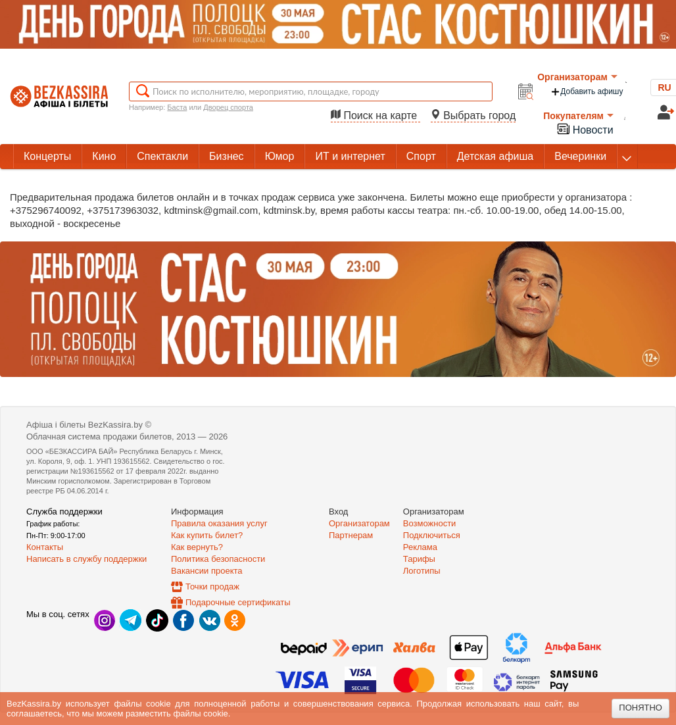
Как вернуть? (197, 547)
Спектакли (162, 156)
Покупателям (578, 116)
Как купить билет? (207, 535)
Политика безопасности (218, 559)
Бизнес (226, 156)
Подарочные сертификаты (237, 602)
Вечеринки (580, 156)
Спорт (421, 156)
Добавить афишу (586, 92)
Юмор (280, 156)
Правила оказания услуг (219, 523)
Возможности (429, 523)
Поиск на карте (375, 115)
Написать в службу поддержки (86, 559)
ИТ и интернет (350, 156)
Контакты (44, 547)
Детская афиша (495, 156)
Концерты (47, 156)
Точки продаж (212, 586)
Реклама (420, 547)
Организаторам (577, 77)
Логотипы (422, 571)
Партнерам (351, 535)
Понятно (640, 707)
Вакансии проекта (207, 571)
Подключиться (431, 535)
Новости (584, 129)
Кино (104, 156)
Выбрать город (473, 115)
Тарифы (419, 559)
